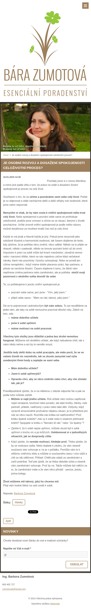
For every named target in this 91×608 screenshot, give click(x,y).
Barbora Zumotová (24, 493)
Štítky (6, 502)
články (19, 502)
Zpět (8, 521)
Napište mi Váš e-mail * (17, 548)
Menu (85, 5)
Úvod (5, 155)
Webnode (55, 603)
